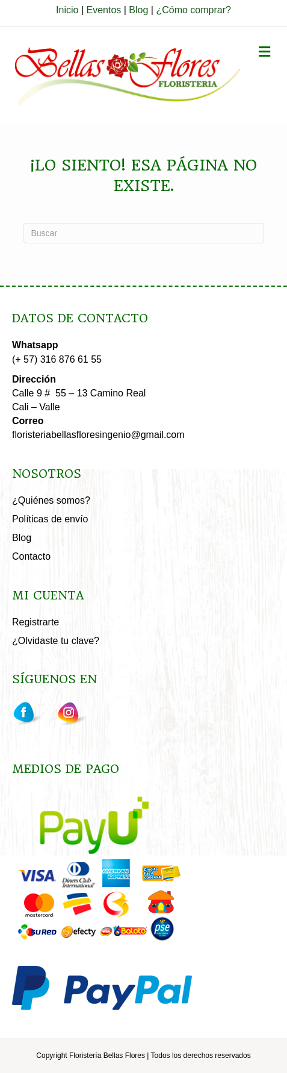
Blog (138, 10)
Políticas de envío (50, 519)
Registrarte (35, 622)
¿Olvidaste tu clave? (55, 641)
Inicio (67, 10)
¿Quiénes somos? (51, 500)
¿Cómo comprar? (193, 10)
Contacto (31, 556)
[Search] (143, 233)
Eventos (103, 10)
